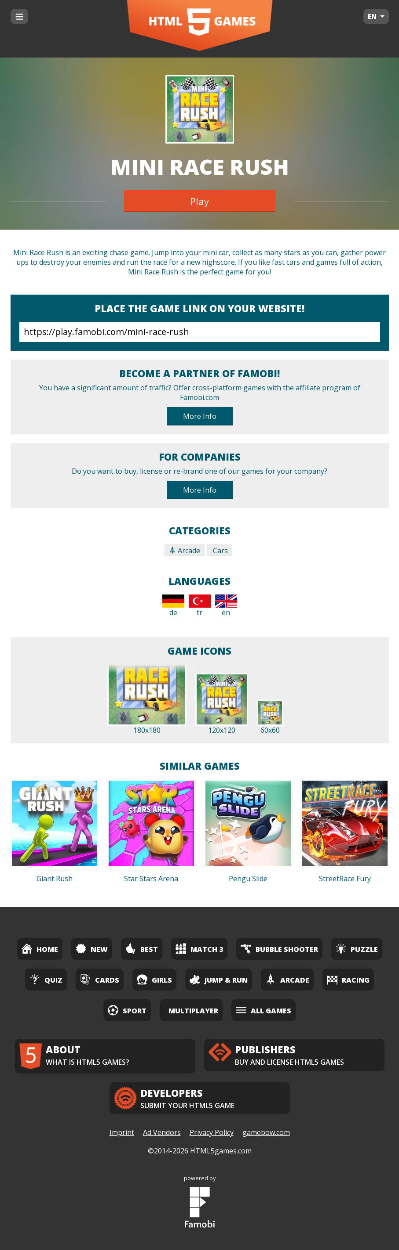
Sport (127, 1010)
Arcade (184, 550)
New (92, 948)
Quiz (45, 979)
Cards (99, 979)
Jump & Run (219, 979)
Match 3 (199, 948)
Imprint (122, 1132)
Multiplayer (193, 1011)
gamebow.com (266, 1132)
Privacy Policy (212, 1132)
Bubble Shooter (279, 948)
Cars (219, 550)
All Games (263, 1010)
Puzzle (357, 948)
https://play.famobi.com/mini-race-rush (199, 332)
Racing (348, 979)
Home (40, 948)
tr (200, 605)
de (173, 605)
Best (141, 948)
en (226, 605)
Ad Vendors (162, 1132)
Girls (154, 979)
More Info (199, 416)
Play (199, 201)
